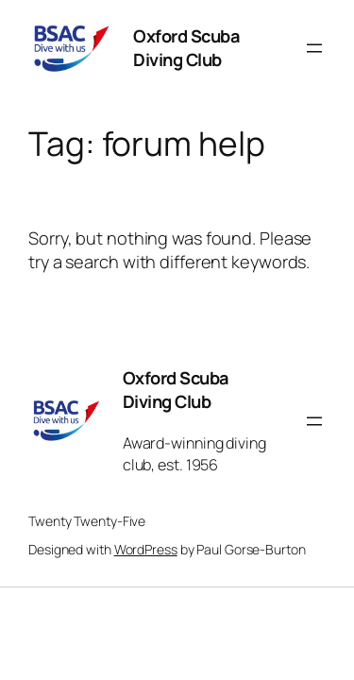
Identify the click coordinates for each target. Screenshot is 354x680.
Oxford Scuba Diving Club (186, 48)
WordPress (145, 549)
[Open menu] (314, 48)
